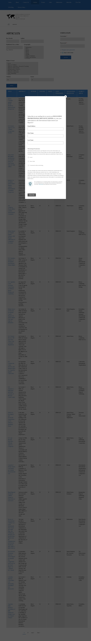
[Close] (65, 96)
